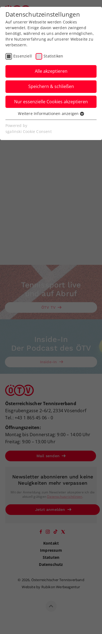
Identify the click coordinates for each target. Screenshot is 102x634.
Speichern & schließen (51, 86)
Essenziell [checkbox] (22, 56)
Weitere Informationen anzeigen (51, 113)
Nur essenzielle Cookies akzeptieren (51, 102)
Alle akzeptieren (51, 71)
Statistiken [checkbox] (53, 56)
